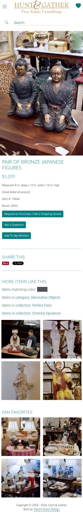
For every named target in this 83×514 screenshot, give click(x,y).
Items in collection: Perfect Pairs (27, 305)
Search (19, 22)
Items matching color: (24, 289)
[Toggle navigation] (5, 6)
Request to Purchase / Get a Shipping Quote (32, 214)
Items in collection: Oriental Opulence (31, 313)
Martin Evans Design (47, 509)
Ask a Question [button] (14, 225)
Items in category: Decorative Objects (31, 297)
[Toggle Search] (6, 22)
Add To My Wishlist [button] (16, 235)
